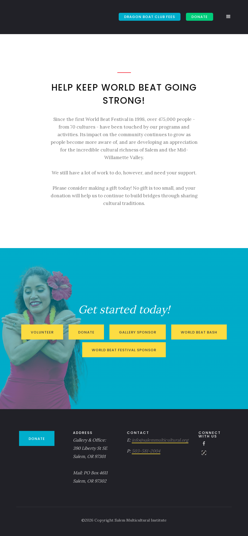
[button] (230, 16)
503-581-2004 (146, 451)
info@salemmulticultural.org (160, 440)
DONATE (199, 16)
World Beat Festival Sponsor (124, 350)
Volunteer (42, 332)
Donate (86, 332)
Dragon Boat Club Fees (149, 16)
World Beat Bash (199, 332)
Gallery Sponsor (137, 332)
